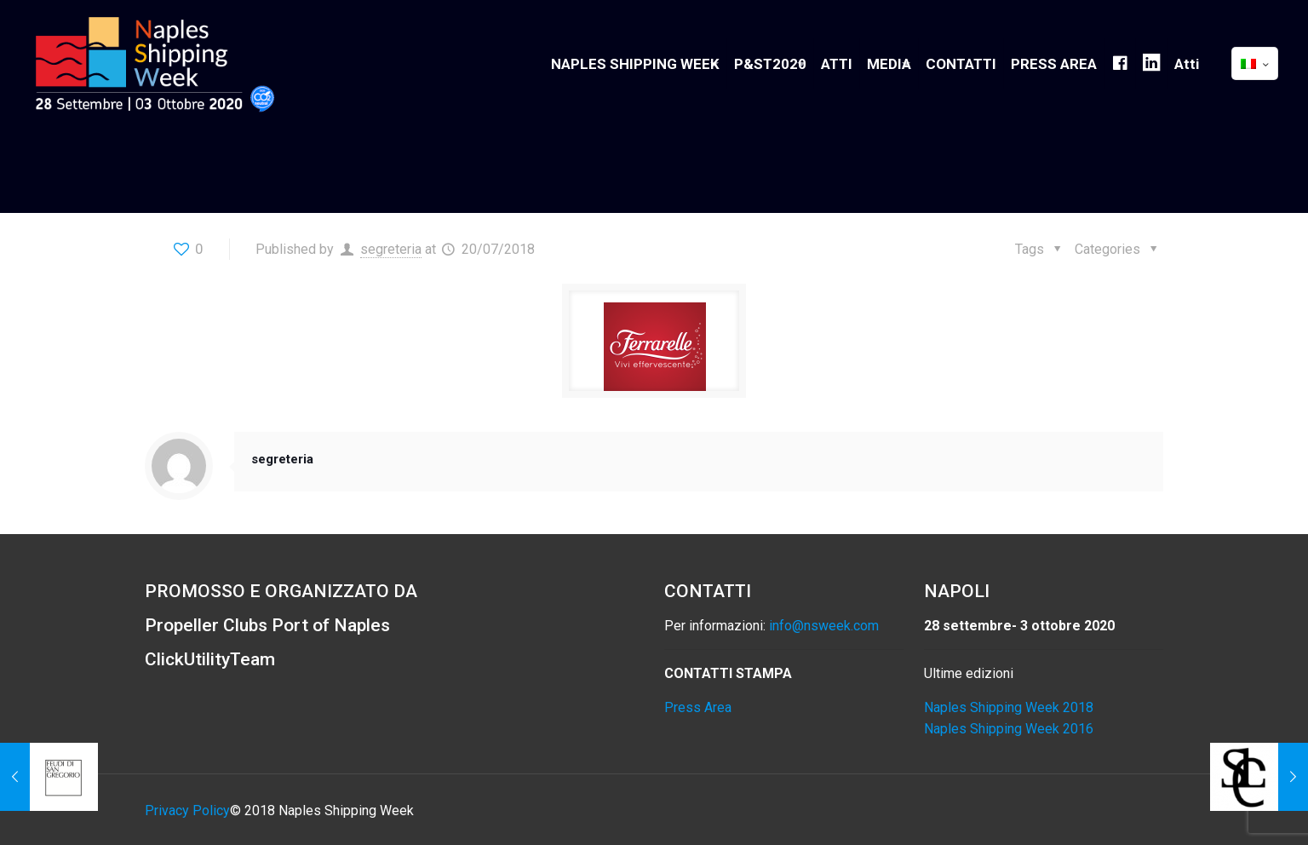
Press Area (697, 707)
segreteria (391, 249)
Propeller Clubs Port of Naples (267, 625)
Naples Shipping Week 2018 (1008, 707)
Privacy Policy (187, 810)
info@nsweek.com (824, 626)
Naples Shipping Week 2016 (1008, 729)
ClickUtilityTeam (210, 659)
